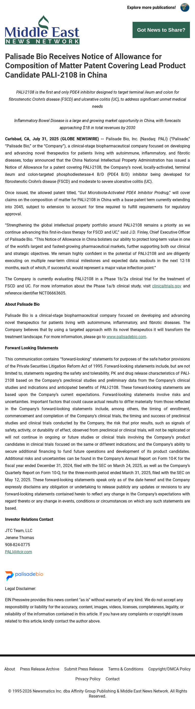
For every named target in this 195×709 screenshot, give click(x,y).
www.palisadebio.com (126, 336)
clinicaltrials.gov (166, 286)
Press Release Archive (39, 669)
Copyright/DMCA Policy (169, 669)
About (9, 669)
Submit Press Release (83, 669)
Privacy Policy (88, 679)
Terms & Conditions (125, 669)
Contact (113, 679)
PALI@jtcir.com (18, 551)
